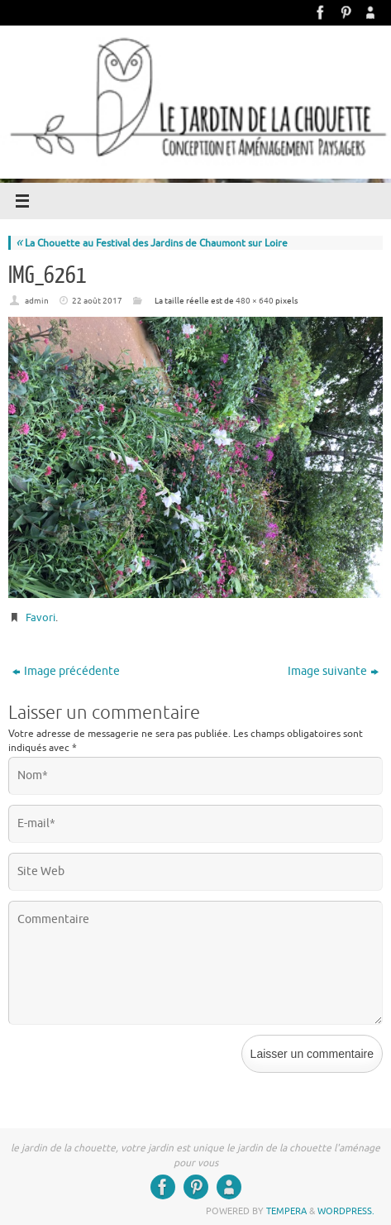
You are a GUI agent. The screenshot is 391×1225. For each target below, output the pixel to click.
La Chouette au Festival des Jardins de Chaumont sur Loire (152, 243)
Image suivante (333, 671)
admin (37, 300)
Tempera (286, 1211)
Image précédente (66, 671)
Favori (40, 617)
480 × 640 (255, 300)
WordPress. (345, 1211)
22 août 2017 (97, 300)
